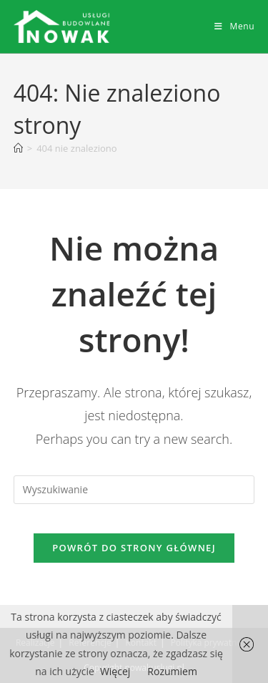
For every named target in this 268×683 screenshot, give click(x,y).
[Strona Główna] (18, 148)
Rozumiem (172, 671)
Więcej (115, 671)
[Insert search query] (134, 489)
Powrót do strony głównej (134, 547)
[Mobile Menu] (234, 26)
